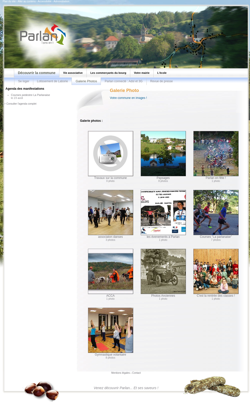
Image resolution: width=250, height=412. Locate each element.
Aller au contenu (27, 1)
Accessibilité (44, 1)
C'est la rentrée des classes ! (216, 273)
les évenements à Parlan (163, 214)
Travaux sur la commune (110, 155)
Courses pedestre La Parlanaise (30, 94)
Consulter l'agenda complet (21, 103)
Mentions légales (120, 372)
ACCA (110, 273)
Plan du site (9, 1)
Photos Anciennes (163, 273)
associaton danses (110, 214)
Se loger (23, 81)
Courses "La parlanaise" (216, 214)
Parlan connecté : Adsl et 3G (123, 81)
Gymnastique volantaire (110, 332)
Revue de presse (161, 81)
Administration (61, 1)
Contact (136, 372)
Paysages (163, 155)
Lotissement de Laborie (52, 81)
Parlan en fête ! (216, 155)
